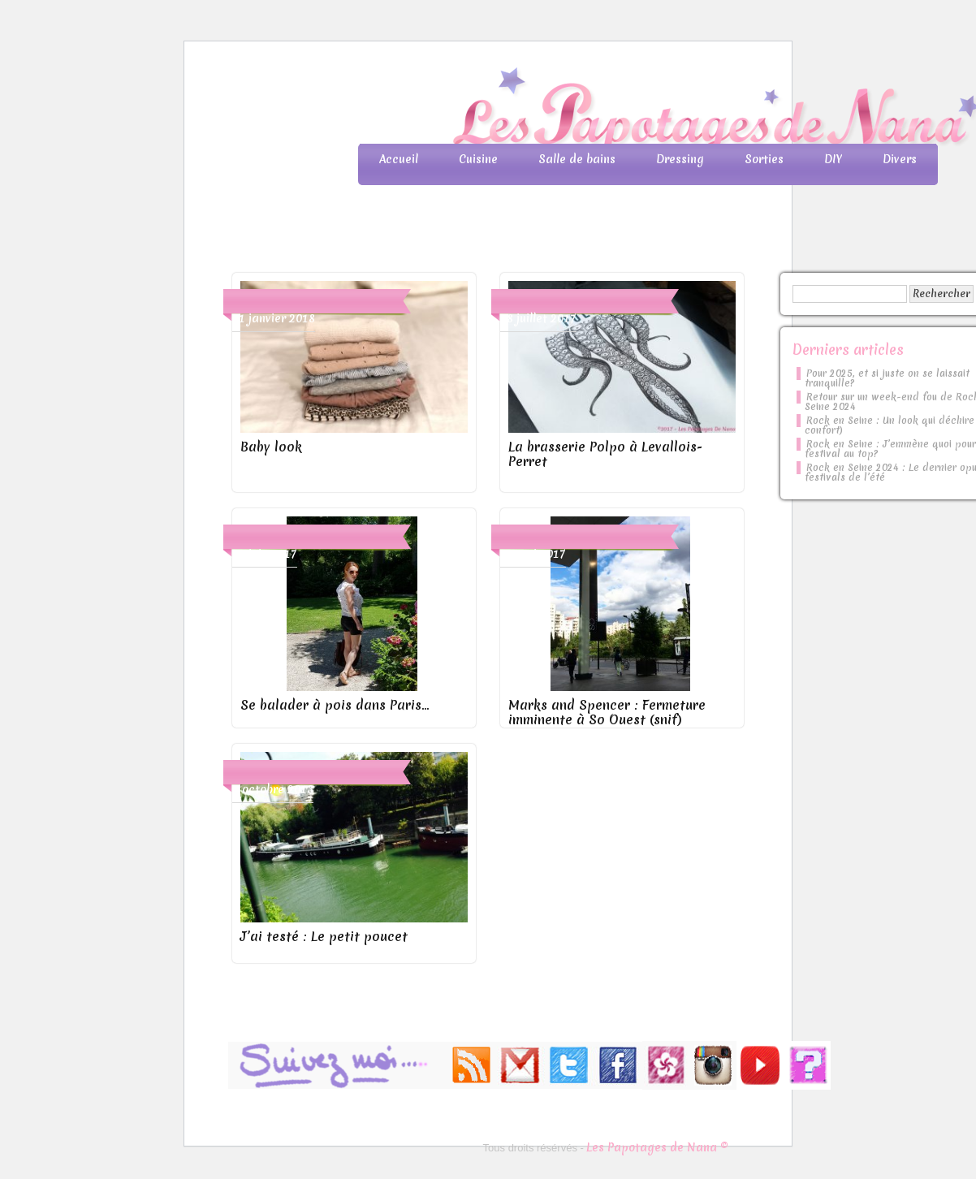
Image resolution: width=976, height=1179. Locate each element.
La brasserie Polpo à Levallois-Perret (605, 454)
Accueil (398, 159)
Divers (900, 159)
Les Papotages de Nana (595, 110)
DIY (833, 159)
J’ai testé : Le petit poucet (324, 936)
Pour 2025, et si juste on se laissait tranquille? (887, 378)
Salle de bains (576, 159)
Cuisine (478, 159)
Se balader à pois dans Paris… (334, 705)
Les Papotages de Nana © (657, 1147)
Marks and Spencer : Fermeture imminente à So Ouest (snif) (607, 712)
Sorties (764, 159)
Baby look (271, 447)
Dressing (680, 159)
